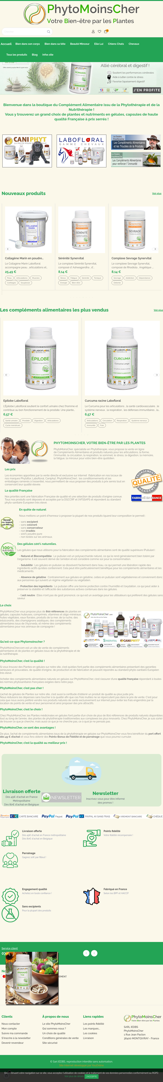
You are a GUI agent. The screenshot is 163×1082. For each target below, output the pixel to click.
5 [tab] (87, 444)
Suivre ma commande (15, 1043)
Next (156, 384)
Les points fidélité (93, 1033)
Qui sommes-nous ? (54, 1038)
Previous (6, 384)
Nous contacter (11, 1033)
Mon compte (9, 1038)
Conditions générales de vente (60, 1047)
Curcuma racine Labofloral (103, 410)
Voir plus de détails (74, 1076)
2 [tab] (78, 444)
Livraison (88, 1047)
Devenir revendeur (13, 1052)
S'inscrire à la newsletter (16, 1047)
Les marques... (91, 1038)
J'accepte (91, 1076)
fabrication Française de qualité (49, 506)
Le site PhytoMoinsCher (56, 1033)
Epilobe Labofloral (15, 410)
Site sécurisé (49, 1052)
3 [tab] (81, 444)
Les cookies (90, 1043)
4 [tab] (84, 444)
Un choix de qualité (53, 1043)
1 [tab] (75, 444)
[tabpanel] (41, 385)
